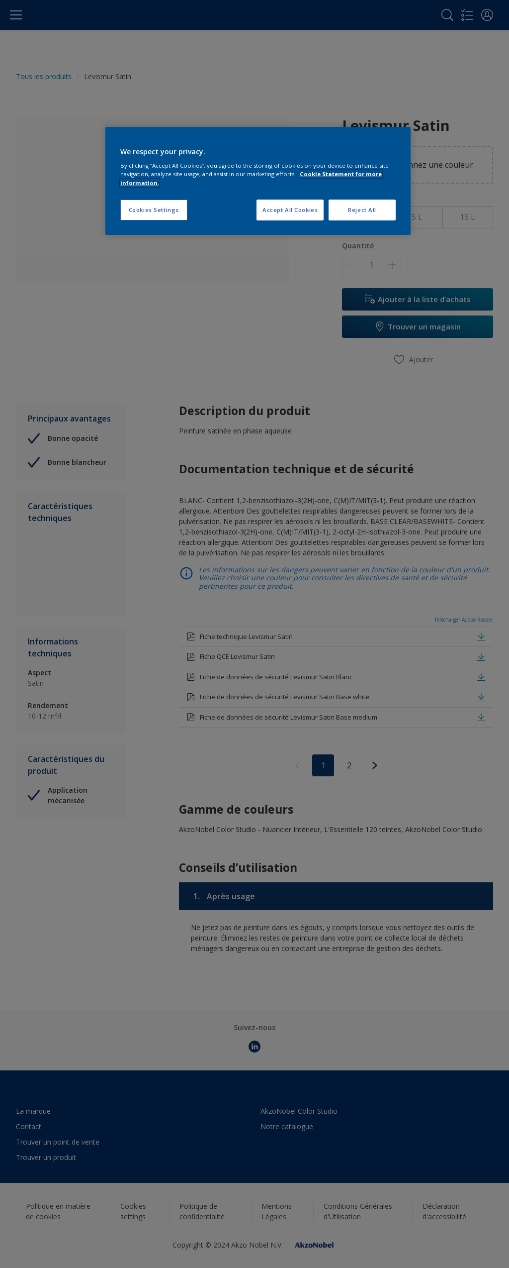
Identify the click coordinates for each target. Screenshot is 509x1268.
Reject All (362, 209)
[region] (258, 181)
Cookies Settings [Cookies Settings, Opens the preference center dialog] (154, 209)
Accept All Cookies (290, 209)
